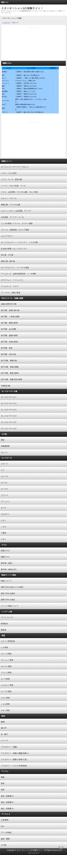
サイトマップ (33, 853)
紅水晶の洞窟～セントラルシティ (14, 249)
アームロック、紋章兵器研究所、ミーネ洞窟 (18, 274)
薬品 (2, 783)
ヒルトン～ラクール (9, 198)
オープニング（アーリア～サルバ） (15, 167)
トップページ (6, 22)
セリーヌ (4, 476)
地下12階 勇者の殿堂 (10, 373)
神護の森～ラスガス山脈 (10, 205)
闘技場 (3, 630)
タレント (4, 452)
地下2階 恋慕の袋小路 (10, 310)
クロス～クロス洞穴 (9, 173)
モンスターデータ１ (9, 397)
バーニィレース (7, 617)
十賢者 (3, 533)
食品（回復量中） (8, 802)
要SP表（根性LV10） (9, 569)
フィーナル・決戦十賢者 (10, 293)
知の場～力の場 (7, 255)
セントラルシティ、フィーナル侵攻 (15, 267)
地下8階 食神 (6, 348)
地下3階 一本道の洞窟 (10, 316)
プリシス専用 (6, 673)
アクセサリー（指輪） (9, 747)
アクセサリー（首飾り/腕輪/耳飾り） (15, 753)
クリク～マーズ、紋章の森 (11, 179)
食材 (2, 790)
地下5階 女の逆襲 (8, 329)
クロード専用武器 (8, 641)
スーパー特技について (9, 606)
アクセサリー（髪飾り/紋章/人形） (14, 759)
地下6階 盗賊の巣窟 (9, 335)
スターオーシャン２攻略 (11, 18)
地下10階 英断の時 (9, 360)
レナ (2, 470)
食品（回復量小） (8, 796)
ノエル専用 (5, 704)
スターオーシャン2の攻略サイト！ (22, 8)
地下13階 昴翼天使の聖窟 (11, 379)
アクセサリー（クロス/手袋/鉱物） (14, 766)
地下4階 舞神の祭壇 (9, 323)
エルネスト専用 (7, 685)
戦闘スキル (5, 557)
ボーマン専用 (6, 666)
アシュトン (5, 501)
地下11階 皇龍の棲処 (10, 367)
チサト (3, 539)
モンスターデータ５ (9, 422)
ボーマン (4, 483)
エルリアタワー (7, 236)
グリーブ (4, 740)
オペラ (3, 508)
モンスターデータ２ (9, 403)
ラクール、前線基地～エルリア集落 (15, 230)
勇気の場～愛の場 (8, 261)
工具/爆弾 (4, 820)
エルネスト (5, 514)
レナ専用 (4, 647)
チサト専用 (5, 710)
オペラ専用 (5, 679)
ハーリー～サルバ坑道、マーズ (13, 186)
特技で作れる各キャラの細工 (12, 587)
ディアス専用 (6, 691)
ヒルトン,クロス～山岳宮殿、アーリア (16, 211)
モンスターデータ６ (9, 428)
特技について (6, 581)
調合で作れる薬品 (8, 593)
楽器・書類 (5, 839)
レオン (3, 520)
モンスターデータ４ (9, 416)
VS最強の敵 (5, 386)
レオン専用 (5, 698)
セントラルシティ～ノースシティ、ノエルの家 (19, 242)
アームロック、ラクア (9, 286)
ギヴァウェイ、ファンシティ (12, 280)
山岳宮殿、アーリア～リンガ (12, 217)
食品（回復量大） (8, 808)
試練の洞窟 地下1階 (8, 304)
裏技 (2, 440)
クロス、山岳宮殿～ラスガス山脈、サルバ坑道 (19, 192)
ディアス (4, 489)
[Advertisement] (33, 44)
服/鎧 (3, 722)
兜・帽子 (4, 734)
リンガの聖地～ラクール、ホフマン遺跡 (16, 223)
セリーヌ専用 (6, 654)
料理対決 (4, 624)
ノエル (3, 527)
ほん (2, 826)
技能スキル (5, 551)
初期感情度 (5, 446)
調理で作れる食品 (8, 600)
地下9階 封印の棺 (8, 354)
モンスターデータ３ (9, 410)
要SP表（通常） (7, 563)
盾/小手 (4, 728)
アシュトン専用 (7, 660)
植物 (2, 777)
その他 (3, 845)
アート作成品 (6, 832)
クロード (4, 464)
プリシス (4, 495)
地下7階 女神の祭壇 (9, 342)
